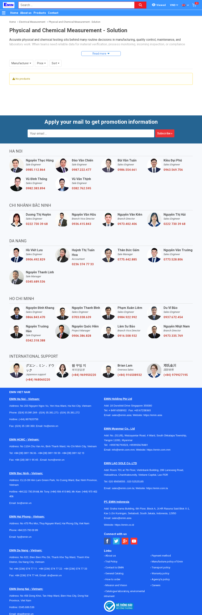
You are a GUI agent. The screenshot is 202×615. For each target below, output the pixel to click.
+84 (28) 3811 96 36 (25, 453)
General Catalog (114, 573)
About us (26, 12)
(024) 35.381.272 (69, 412)
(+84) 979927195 (176, 375)
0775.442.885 (127, 259)
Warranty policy (160, 573)
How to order (112, 579)
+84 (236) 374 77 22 (50, 568)
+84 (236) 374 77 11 (25, 568)
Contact (53, 12)
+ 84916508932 (119, 410)
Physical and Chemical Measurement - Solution (74, 22)
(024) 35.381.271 (49, 412)
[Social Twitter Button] (116, 541)
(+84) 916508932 (130, 375)
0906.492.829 (35, 259)
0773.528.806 (173, 259)
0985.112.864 (35, 170)
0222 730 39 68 (37, 224)
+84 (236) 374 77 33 (75, 568)
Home (14, 12)
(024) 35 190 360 (25, 425)
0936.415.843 (81, 224)
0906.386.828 (81, 336)
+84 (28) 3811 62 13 (73, 453)
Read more (99, 53)
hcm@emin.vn (56, 459)
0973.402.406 (127, 224)
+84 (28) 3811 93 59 (49, 453)
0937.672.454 (173, 317)
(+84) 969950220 (84, 375)
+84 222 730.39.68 (29, 491)
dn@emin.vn (54, 575)
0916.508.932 (127, 336)
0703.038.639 (81, 317)
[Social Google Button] (125, 541)
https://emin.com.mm (159, 449)
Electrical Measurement (32, 22)
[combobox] (74, 5)
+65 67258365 (142, 410)
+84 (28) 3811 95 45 (26, 459)
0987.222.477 (81, 170)
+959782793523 (118, 444)
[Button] (3, 13)
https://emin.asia (152, 415)
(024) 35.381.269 (27, 412)
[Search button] (140, 5)
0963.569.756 (173, 170)
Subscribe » (164, 133)
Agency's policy (160, 579)
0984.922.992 (127, 317)
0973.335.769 (173, 336)
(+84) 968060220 (38, 379)
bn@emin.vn (24, 503)
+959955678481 (138, 444)
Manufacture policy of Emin (167, 561)
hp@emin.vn (24, 536)
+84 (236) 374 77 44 (26, 575)
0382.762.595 (81, 188)
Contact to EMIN (114, 567)
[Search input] (74, 5)
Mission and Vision (116, 585)
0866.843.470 (35, 317)
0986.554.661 (127, 170)
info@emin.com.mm (123, 449)
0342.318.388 (35, 340)
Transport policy (160, 567)
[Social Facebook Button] (107, 541)
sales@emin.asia (121, 415)
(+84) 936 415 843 (60, 491)
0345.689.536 (35, 281)
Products (40, 12)
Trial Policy (111, 561)
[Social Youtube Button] (134, 541)
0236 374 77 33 (83, 264)
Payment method (161, 555)
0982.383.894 (35, 188)
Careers (155, 585)
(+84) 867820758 (28, 419)
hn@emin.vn (51, 425)
